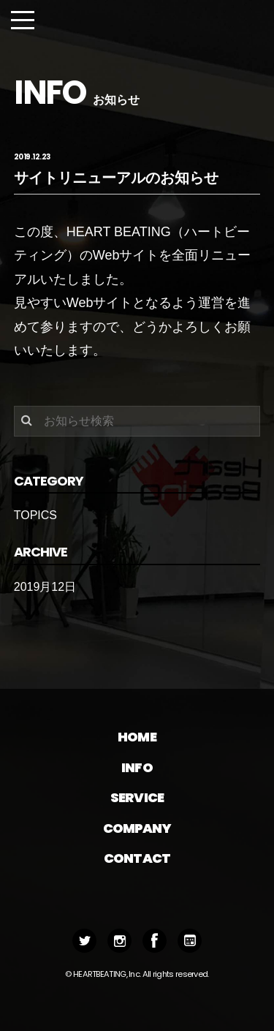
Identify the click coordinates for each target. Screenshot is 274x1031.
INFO (136, 767)
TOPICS (35, 515)
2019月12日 (45, 587)
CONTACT (137, 858)
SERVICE (137, 797)
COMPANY (137, 828)
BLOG (190, 941)
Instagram (119, 941)
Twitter (84, 941)
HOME (137, 737)
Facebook (154, 941)
